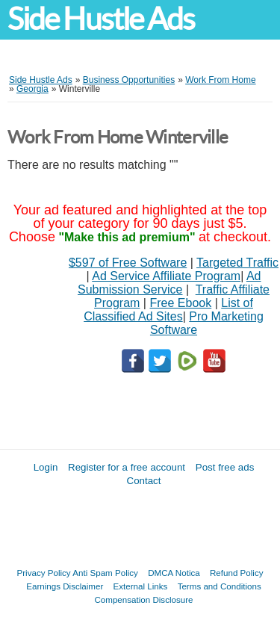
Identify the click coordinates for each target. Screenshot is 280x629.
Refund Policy (237, 572)
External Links (140, 586)
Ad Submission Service (169, 283)
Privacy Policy (44, 572)
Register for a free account (126, 467)
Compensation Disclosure (143, 599)
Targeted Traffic (237, 262)
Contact (144, 480)
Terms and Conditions (219, 586)
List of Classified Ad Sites (168, 310)
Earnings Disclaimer (64, 586)
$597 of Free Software (128, 262)
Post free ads (225, 467)
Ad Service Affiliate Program (166, 276)
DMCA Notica (174, 572)
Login (46, 467)
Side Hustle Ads (100, 19)
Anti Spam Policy (105, 572)
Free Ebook (180, 303)
